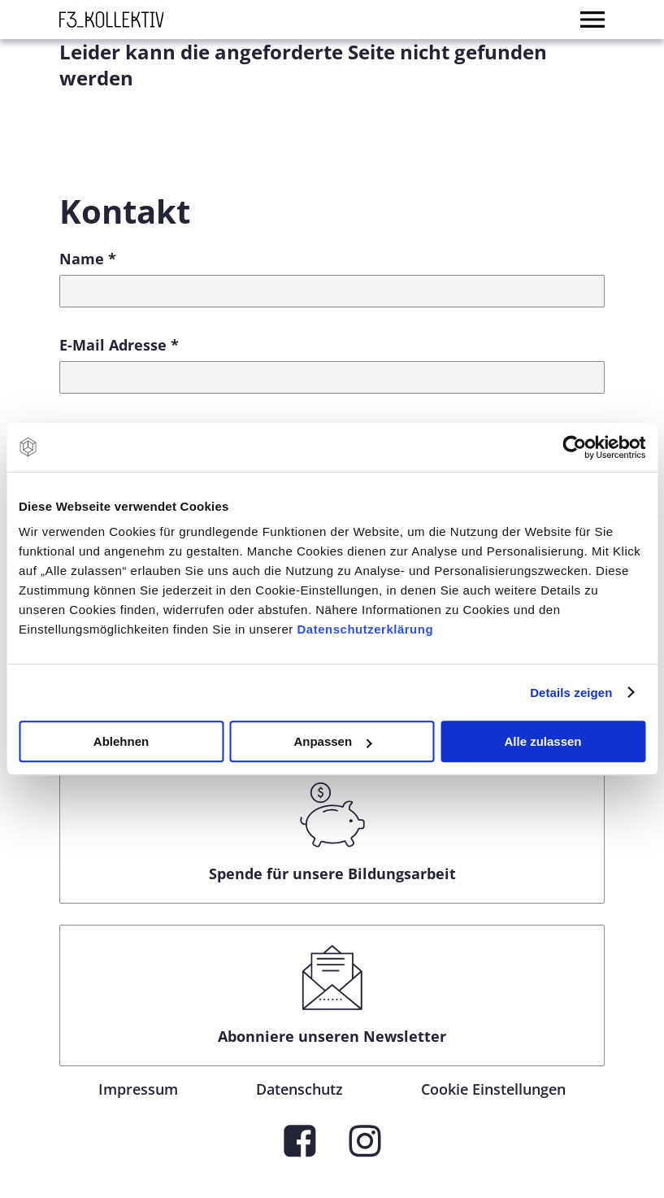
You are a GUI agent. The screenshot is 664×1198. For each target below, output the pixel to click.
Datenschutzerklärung (365, 629)
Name (87, 258)
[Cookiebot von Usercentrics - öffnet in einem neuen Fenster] (574, 447)
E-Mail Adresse (119, 345)
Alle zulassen (542, 741)
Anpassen (332, 741)
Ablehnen (121, 741)
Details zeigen (571, 692)
